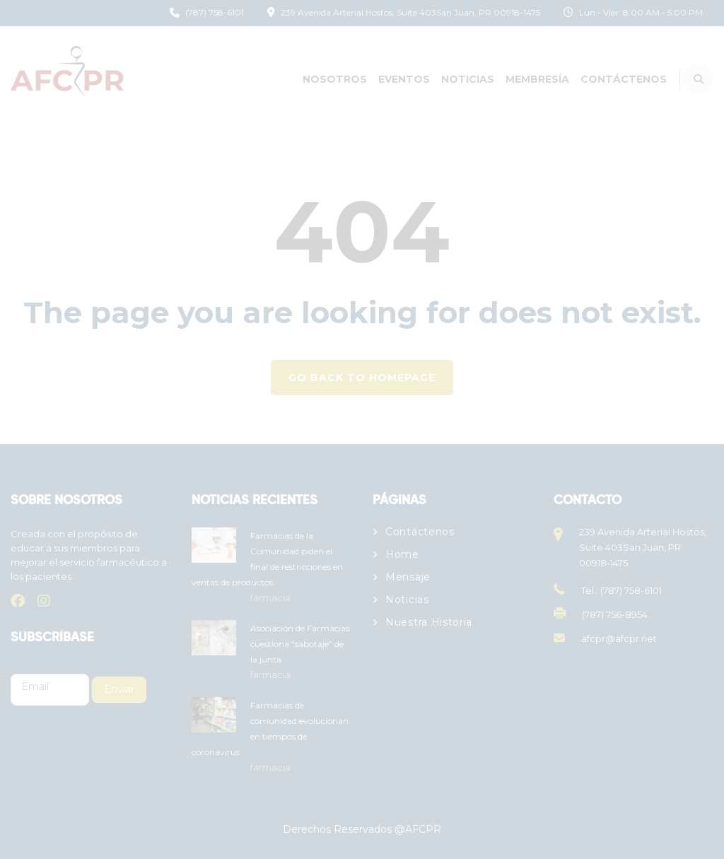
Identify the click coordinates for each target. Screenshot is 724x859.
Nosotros (335, 79)
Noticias (467, 79)
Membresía (537, 79)
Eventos (404, 79)
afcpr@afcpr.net (619, 638)
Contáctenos (623, 79)
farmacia (270, 597)
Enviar (119, 689)
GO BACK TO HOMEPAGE (362, 377)
